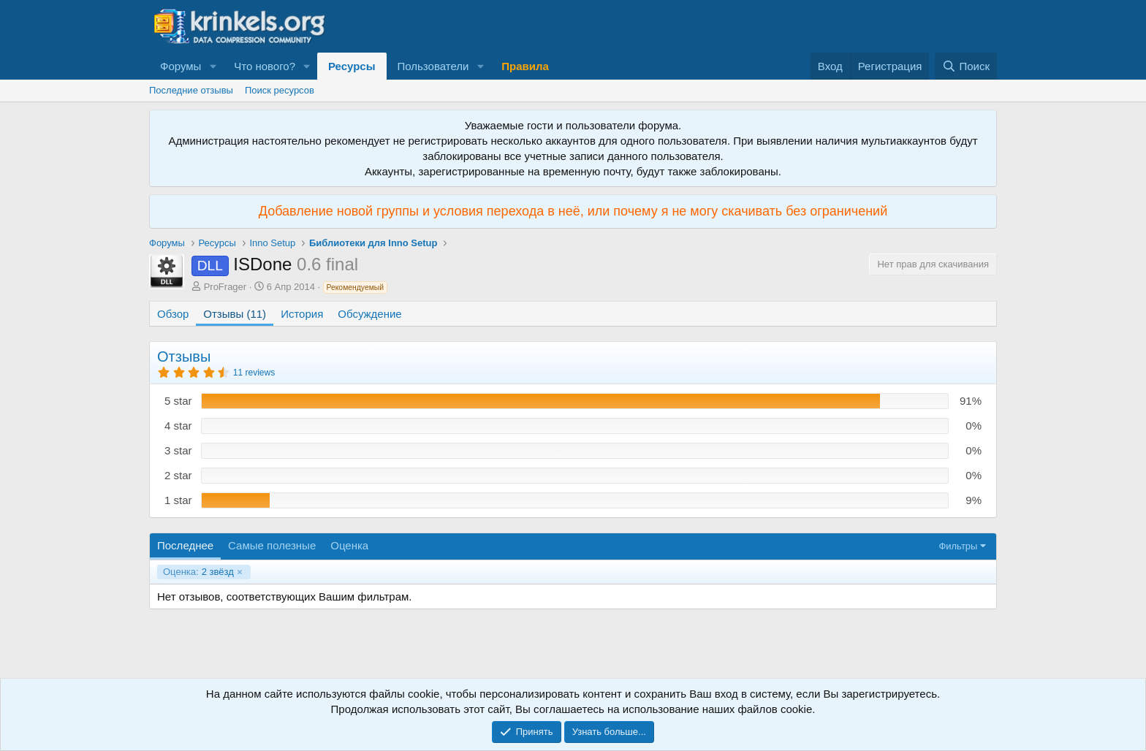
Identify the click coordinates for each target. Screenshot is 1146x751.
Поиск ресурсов (279, 90)
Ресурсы (352, 66)
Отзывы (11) (234, 314)
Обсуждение (369, 314)
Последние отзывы (191, 90)
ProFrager (225, 286)
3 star (178, 450)
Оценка (349, 545)
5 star (178, 400)
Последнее (185, 545)
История (302, 314)
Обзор (173, 314)
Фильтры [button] (957, 546)
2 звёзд (198, 572)
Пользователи (433, 66)
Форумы (180, 66)
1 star (178, 500)
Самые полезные (272, 545)
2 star (178, 475)
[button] (212, 66)
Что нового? (264, 66)
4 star (178, 425)
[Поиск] (966, 66)
